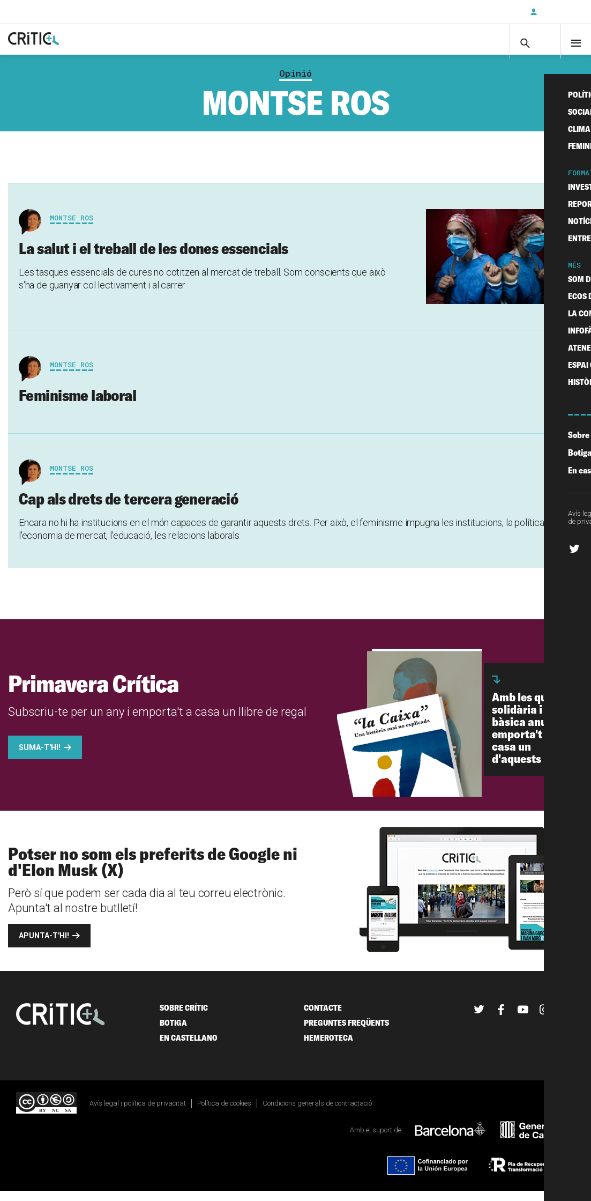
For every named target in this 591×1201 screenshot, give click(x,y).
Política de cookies (224, 1114)
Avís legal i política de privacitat (137, 1114)
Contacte (323, 1018)
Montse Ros (71, 228)
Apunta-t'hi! (44, 946)
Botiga (173, 1033)
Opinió (295, 84)
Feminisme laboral (77, 406)
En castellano (189, 1048)
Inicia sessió (558, 12)
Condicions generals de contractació (317, 1114)
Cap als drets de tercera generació (128, 509)
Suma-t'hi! (40, 758)
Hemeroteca (328, 1048)
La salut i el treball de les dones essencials (153, 258)
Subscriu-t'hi (486, 12)
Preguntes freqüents (346, 1033)
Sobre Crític (184, 1018)
